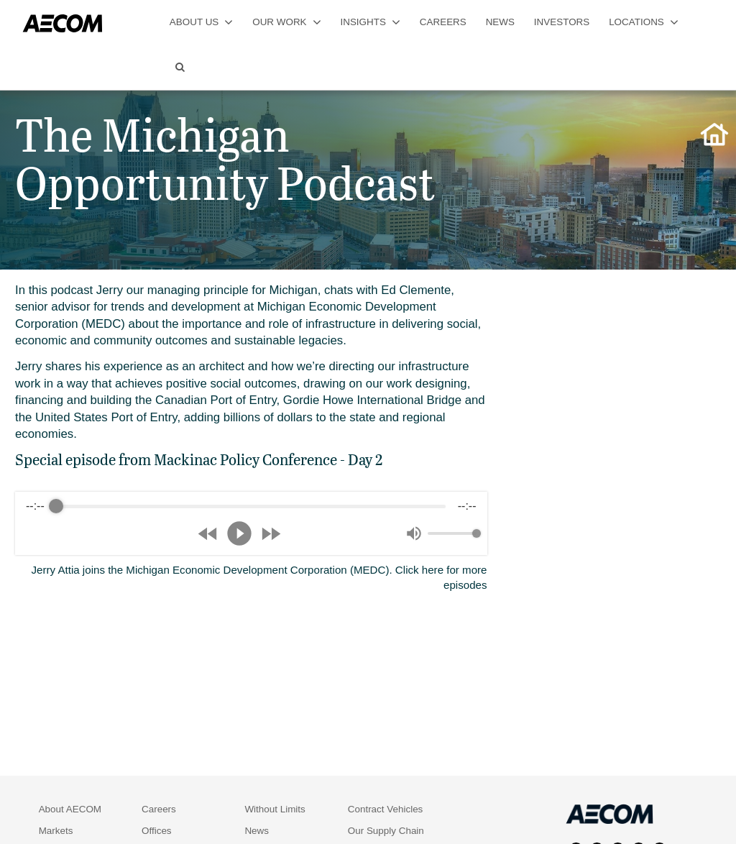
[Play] (239, 533)
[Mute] (414, 533)
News (256, 830)
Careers (159, 809)
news (500, 22)
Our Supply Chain (386, 830)
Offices (157, 830)
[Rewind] (208, 533)
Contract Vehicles (385, 809)
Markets (56, 830)
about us (201, 22)
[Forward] (270, 533)
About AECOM (70, 809)
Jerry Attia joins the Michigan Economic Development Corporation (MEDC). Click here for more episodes (259, 577)
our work (286, 22)
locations (643, 22)
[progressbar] (251, 506)
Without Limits (274, 809)
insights (370, 22)
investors (561, 22)
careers (443, 22)
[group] (251, 523)
